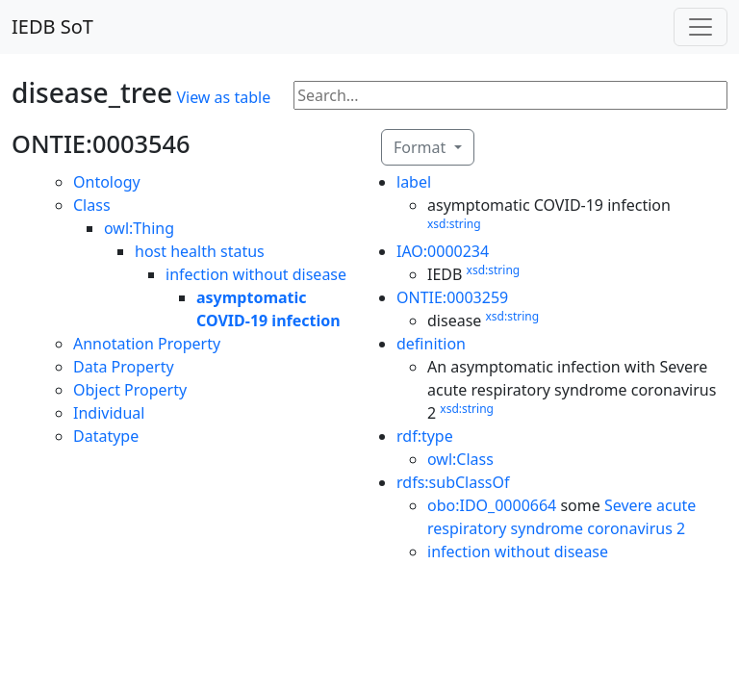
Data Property (123, 366)
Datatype (106, 436)
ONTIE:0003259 (452, 297)
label (413, 181)
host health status (200, 251)
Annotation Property (146, 343)
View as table (223, 97)
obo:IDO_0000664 (491, 505)
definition (431, 343)
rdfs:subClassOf (453, 482)
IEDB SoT (52, 26)
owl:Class (460, 459)
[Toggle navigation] (700, 27)
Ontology (106, 181)
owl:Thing (139, 228)
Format (421, 147)
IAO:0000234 (442, 251)
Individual (108, 413)
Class (92, 205)
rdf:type (424, 436)
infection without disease (256, 274)
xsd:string (454, 224)
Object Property (130, 389)
